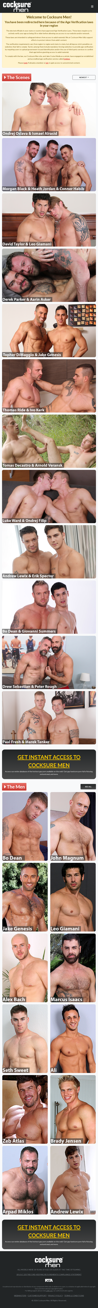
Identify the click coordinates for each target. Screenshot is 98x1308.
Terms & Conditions (74, 1295)
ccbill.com (49, 1291)
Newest (83, 77)
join (47, 63)
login (26, 63)
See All (88, 787)
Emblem (67, 59)
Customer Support (37, 1295)
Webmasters (20, 1295)
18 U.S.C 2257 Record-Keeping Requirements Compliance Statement (49, 1274)
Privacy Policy (55, 1295)
